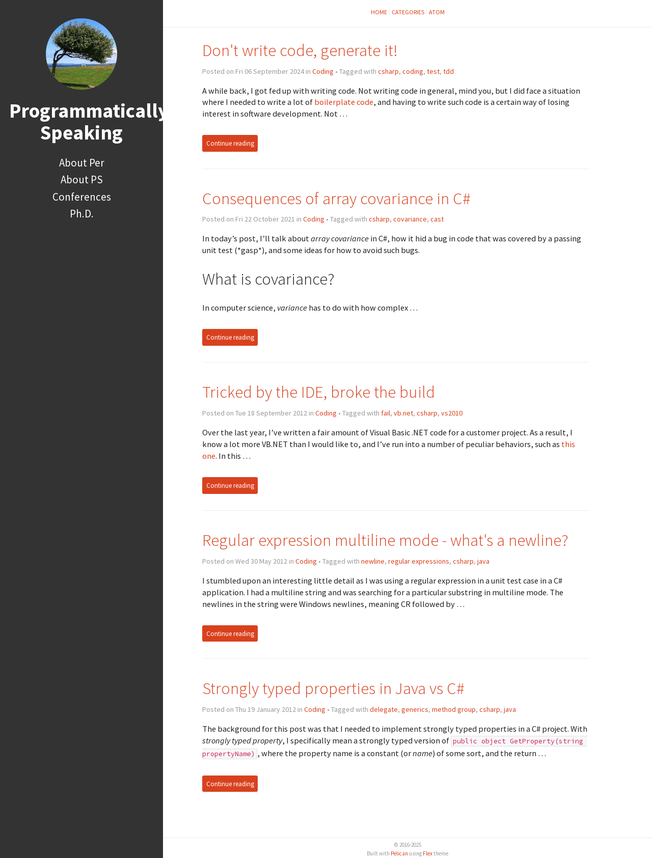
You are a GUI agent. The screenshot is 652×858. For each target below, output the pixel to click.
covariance (410, 219)
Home (379, 12)
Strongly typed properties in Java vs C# (333, 688)
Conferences (81, 197)
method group (454, 709)
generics (414, 709)
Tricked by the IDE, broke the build (318, 391)
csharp (388, 71)
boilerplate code (343, 102)
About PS (82, 179)
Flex (427, 853)
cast (437, 219)
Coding (323, 71)
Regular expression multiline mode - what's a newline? (385, 540)
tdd (448, 71)
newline (373, 561)
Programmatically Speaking (88, 121)
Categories (408, 12)
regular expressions (418, 561)
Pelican (399, 853)
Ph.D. (82, 213)
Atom (437, 12)
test (433, 71)
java (483, 561)
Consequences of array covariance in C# (336, 198)
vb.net (403, 413)
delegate (384, 709)
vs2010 (452, 413)
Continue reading (230, 143)
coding (412, 71)
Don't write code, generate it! (300, 50)
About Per (81, 163)
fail (385, 413)
